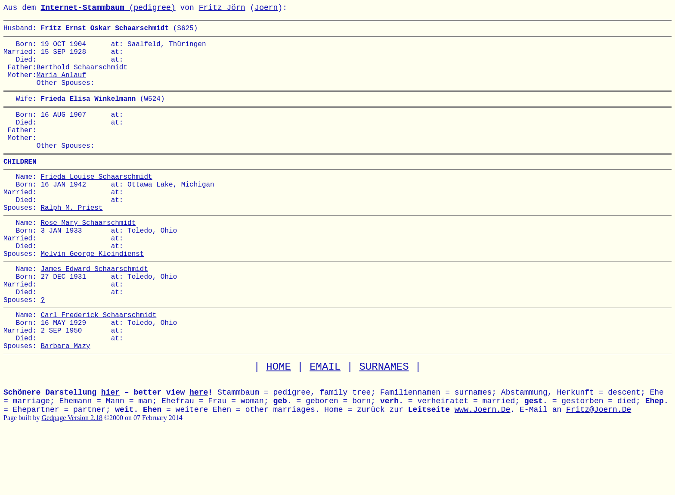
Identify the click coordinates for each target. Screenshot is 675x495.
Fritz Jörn (222, 7)
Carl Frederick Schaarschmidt (98, 366)
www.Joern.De (483, 468)
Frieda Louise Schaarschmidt (96, 202)
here (198, 451)
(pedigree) (107, 7)
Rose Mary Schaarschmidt (88, 257)
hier (110, 451)
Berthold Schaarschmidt (82, 75)
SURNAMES (384, 425)
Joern (266, 7)
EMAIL (325, 425)
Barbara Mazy (65, 404)
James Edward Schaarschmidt (94, 311)
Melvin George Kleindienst (92, 294)
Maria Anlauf (61, 85)
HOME (278, 425)
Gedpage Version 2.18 (71, 476)
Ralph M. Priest (71, 240)
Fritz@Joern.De (598, 468)
